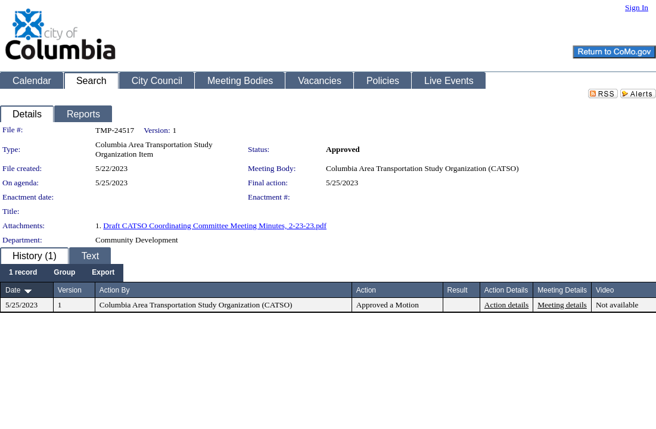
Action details (506, 304)
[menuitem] (23, 273)
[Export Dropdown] (103, 273)
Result (457, 290)
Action (366, 290)
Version (70, 290)
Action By (115, 290)
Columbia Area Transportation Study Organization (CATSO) (422, 168)
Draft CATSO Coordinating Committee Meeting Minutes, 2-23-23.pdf (215, 225)
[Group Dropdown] (64, 273)
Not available (617, 304)
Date (12, 290)
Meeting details (562, 304)
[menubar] (61, 273)
